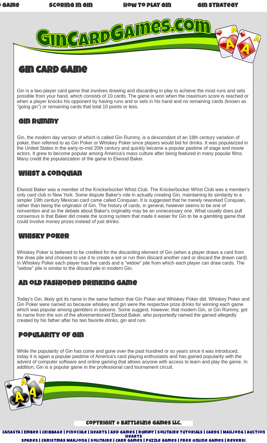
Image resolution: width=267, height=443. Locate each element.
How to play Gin (147, 6)
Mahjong (233, 433)
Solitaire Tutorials (180, 433)
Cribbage (52, 433)
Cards (213, 433)
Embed (31, 433)
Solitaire (101, 441)
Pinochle (76, 433)
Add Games (122, 433)
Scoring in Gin (71, 6)
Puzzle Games (161, 441)
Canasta (11, 433)
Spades (29, 441)
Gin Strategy (217, 6)
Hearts (98, 433)
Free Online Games (202, 441)
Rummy (146, 433)
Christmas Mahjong (64, 441)
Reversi (236, 441)
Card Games (128, 441)
